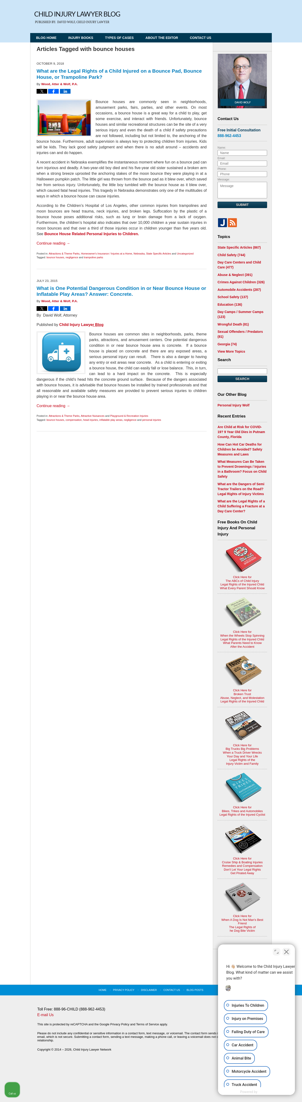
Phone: (222, 169)
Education (230, 304)
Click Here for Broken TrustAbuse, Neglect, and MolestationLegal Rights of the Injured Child (242, 679)
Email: (221, 158)
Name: (222, 147)
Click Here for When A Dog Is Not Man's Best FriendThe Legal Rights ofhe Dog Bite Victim (242, 907)
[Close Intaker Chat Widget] (286, 951)
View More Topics (231, 351)
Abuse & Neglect (235, 275)
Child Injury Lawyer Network (92, 1049)
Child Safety (231, 255)
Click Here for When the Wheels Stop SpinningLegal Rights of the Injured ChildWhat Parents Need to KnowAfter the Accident (242, 622)
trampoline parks (93, 257)
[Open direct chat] (276, 951)
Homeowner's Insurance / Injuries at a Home (106, 253)
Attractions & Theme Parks (64, 253)
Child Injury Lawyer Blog (77, 18)
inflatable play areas (110, 419)
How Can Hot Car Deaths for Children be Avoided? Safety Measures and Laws (240, 449)
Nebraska (139, 253)
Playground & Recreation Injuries (129, 415)
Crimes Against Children (241, 282)
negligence (72, 257)
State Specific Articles (158, 253)
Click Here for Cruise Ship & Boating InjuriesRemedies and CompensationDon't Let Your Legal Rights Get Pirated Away (242, 849)
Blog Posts (195, 990)
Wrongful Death (233, 324)
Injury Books (80, 38)
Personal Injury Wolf (233, 405)
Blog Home (46, 38)
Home (102, 990)
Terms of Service (147, 1024)
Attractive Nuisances (93, 415)
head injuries (90, 419)
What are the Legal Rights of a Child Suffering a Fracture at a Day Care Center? (241, 506)
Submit (242, 205)
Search (242, 379)
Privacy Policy (123, 990)
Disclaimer (149, 990)
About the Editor (162, 38)
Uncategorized (185, 253)
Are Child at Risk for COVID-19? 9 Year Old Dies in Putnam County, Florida (241, 432)
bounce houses (55, 257)
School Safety (233, 297)
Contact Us (200, 38)
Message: (224, 179)
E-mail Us (45, 1015)
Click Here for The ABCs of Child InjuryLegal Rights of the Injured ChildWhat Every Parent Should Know (242, 566)
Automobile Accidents (239, 290)
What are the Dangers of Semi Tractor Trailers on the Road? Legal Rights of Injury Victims (241, 489)
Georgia (227, 344)
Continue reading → (53, 243)
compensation (74, 419)
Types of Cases (119, 38)
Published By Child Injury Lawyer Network (239, 14)
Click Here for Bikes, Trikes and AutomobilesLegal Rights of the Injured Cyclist (242, 794)
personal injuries (151, 419)
